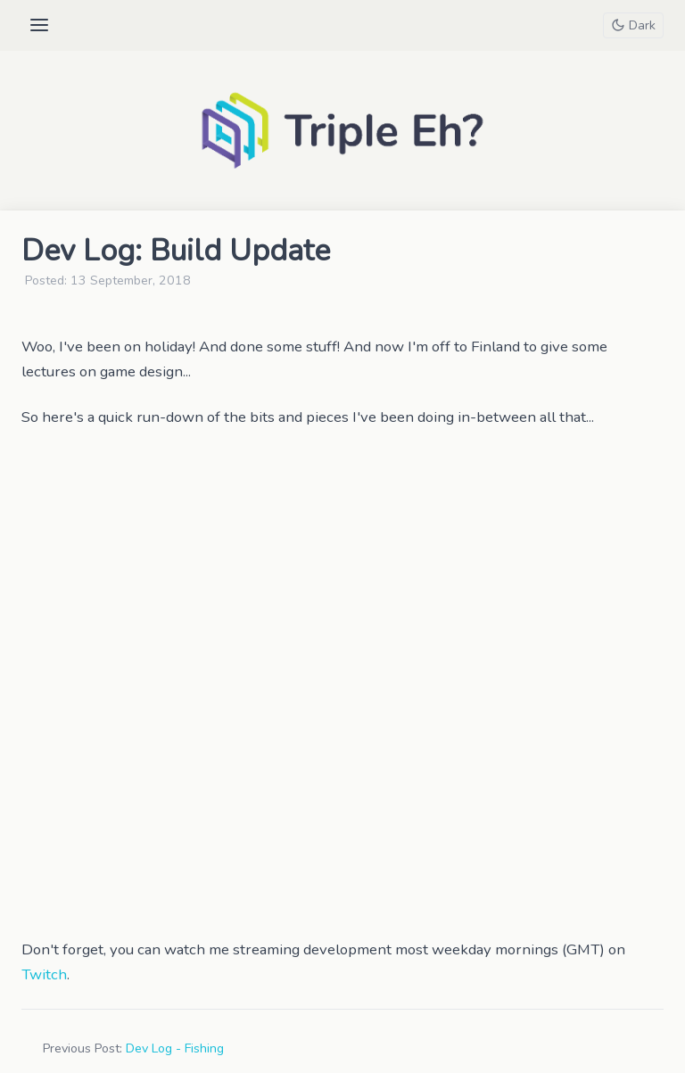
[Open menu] (39, 25)
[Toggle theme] (633, 25)
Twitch (44, 974)
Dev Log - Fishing (175, 1048)
